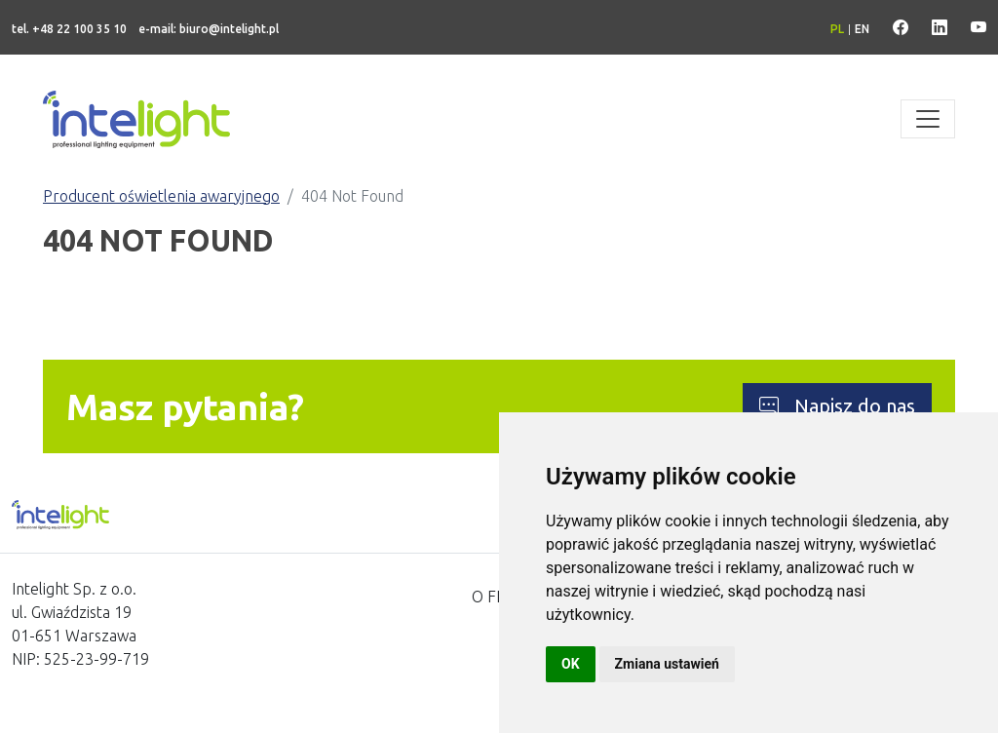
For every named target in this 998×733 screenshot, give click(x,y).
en (862, 28)
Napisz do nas (837, 406)
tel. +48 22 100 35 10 (69, 28)
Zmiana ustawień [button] (667, 664)
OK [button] (570, 664)
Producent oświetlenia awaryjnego (161, 196)
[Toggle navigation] (928, 118)
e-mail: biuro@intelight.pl (208, 28)
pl (837, 28)
